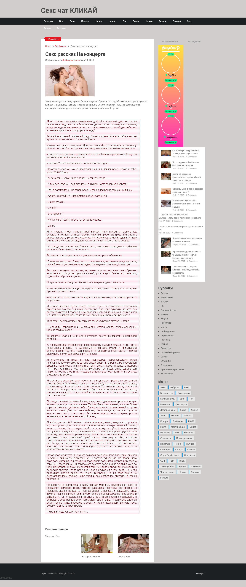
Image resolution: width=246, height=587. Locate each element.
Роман (47, 28)
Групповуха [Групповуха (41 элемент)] (181, 404)
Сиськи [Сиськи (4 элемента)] (191, 449)
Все (61, 21)
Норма (148, 21)
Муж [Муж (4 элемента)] (177, 432)
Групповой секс (168, 310)
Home (48, 46)
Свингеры (166, 348)
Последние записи (194, 42)
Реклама (61, 28)
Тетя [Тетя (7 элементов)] (172, 461)
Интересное (167, 373)
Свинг (136, 21)
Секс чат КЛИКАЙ (69, 10)
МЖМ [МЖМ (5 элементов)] (191, 421)
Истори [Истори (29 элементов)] (164, 421)
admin (77, 60)
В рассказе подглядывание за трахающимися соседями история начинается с (186, 255)
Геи (124, 21)
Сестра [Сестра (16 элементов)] (179, 449)
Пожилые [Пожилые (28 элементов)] (165, 444)
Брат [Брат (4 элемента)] (182, 398)
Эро (189, 21)
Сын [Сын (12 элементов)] (162, 461)
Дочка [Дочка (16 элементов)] (183, 410)
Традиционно (167, 365)
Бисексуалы (167, 297)
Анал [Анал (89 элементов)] (163, 387)
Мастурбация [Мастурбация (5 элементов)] (178, 427)
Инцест (99, 21)
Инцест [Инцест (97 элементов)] (187, 415)
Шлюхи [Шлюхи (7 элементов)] (182, 472)
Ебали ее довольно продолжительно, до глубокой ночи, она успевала (186, 177)
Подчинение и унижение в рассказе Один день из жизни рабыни (186, 203)
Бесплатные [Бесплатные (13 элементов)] (166, 393)
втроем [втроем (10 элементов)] (164, 477)
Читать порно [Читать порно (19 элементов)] (167, 472)
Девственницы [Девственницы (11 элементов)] (167, 410)
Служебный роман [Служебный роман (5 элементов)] (169, 455)
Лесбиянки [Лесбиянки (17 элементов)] (178, 421)
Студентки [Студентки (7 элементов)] (189, 455)
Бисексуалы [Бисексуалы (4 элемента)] (184, 393)
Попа (72, 21)
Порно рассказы (49, 573)
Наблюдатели (168, 331)
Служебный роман (170, 352)
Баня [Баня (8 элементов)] (186, 387)
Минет (113, 21)
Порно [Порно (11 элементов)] (178, 444)
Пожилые (165, 339)
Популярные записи (170, 42)
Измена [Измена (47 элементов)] (175, 415)
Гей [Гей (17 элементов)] (191, 398)
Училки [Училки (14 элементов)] (182, 466)
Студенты (166, 361)
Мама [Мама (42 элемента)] (163, 427)
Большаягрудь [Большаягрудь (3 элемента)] (167, 398)
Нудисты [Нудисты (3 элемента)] (188, 432)
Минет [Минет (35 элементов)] (193, 427)
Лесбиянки (60, 46)
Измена (85, 21)
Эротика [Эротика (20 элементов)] (195, 472)
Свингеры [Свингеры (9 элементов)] (165, 449)
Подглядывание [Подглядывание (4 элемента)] (184, 438)
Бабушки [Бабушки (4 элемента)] (174, 387)
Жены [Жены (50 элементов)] (163, 415)
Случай (177, 21)
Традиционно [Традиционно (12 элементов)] (167, 466)
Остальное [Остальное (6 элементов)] (165, 438)
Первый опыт (167, 335)
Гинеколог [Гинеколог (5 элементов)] (165, 404)
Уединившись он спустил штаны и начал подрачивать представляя (185, 269)
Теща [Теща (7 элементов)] (181, 461)
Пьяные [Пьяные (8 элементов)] (190, 444)
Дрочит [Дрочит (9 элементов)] (194, 410)
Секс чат (48, 21)
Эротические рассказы (172, 369)
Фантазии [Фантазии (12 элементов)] (196, 466)
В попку (164, 301)
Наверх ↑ (200, 573)
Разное (162, 21)
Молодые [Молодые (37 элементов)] (165, 432)
